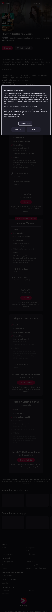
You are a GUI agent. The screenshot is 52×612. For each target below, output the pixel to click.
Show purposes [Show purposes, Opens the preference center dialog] (25, 123)
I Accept (33, 129)
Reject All (18, 129)
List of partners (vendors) (11, 116)
